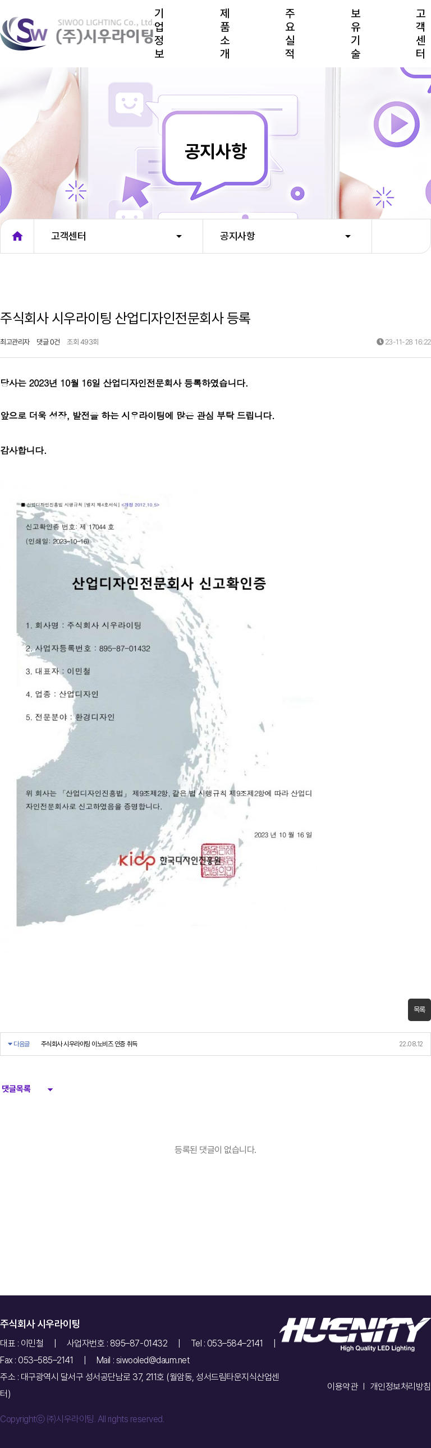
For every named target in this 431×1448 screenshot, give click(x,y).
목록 (419, 1009)
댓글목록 (15, 1089)
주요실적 (290, 34)
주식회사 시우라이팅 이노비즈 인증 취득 (89, 1044)
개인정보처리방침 (400, 1386)
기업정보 (159, 34)
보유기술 (355, 34)
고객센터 (420, 34)
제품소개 (225, 34)
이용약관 (342, 1386)
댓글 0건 (48, 342)
